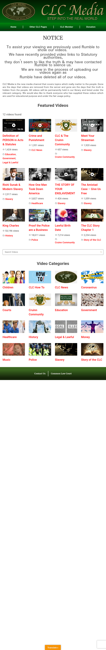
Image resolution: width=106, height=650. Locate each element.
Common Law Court (61, 373)
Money (85, 337)
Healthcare (37, 203)
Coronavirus (89, 287)
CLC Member (66, 27)
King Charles (11, 225)
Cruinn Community (65, 157)
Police (34, 239)
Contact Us (40, 373)
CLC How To (37, 287)
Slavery (88, 150)
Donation (91, 27)
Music (6, 359)
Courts (7, 310)
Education (10, 154)
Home (13, 27)
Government (9, 158)
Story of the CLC (92, 239)
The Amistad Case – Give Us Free (91, 189)
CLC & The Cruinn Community (62, 140)
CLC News (36, 150)
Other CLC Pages (38, 27)
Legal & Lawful (10, 162)
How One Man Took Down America (38, 189)
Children (8, 287)
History (9, 235)
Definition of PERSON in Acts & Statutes (13, 140)
